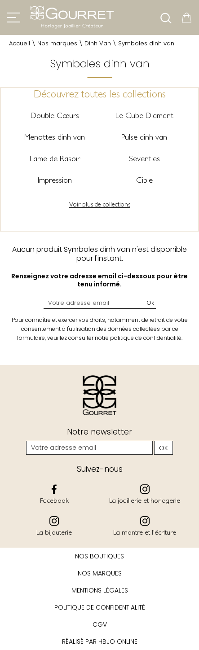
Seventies (144, 158)
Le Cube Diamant (144, 115)
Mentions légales (99, 590)
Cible (144, 179)
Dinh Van (97, 43)
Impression (55, 179)
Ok (150, 303)
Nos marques (57, 43)
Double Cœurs (55, 115)
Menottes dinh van (54, 136)
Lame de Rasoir (55, 158)
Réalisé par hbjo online (99, 641)
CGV (100, 624)
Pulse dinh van (144, 136)
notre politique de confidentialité (138, 338)
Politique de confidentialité (99, 607)
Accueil (19, 43)
